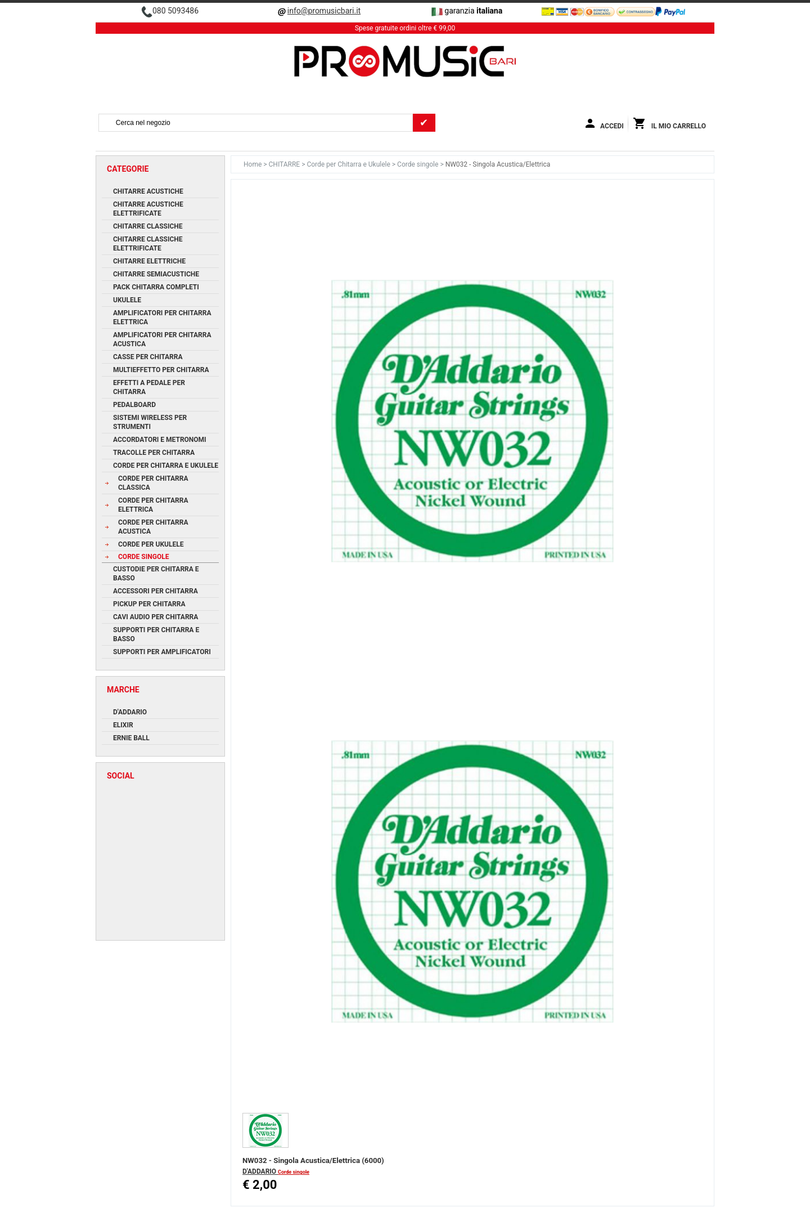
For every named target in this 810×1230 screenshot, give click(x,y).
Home (253, 164)
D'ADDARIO (260, 1171)
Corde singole (418, 164)
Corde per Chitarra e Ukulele (349, 164)
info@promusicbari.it (324, 10)
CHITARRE (285, 164)
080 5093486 (175, 10)
